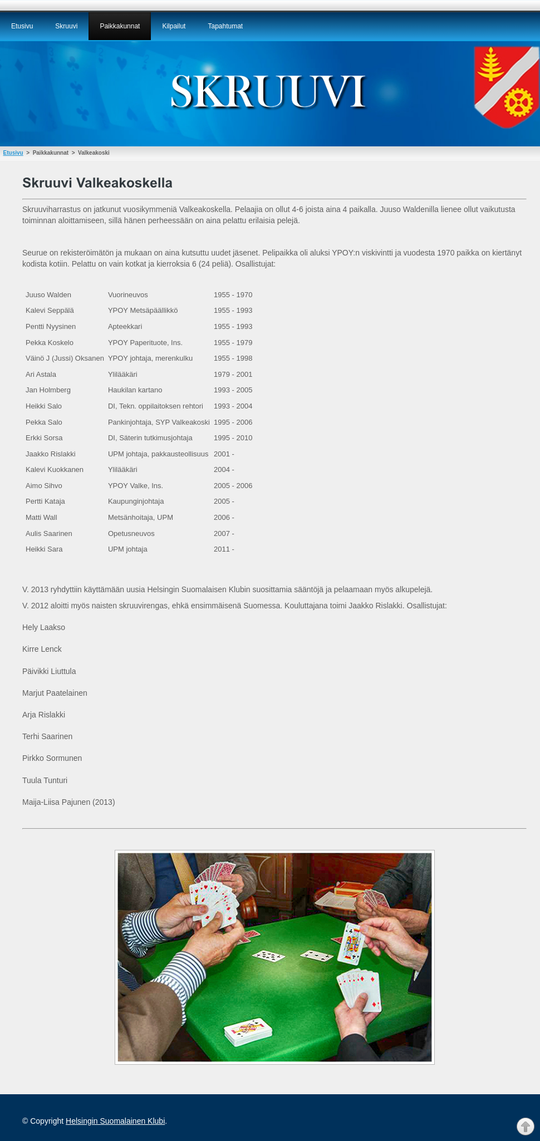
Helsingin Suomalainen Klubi (115, 1121)
